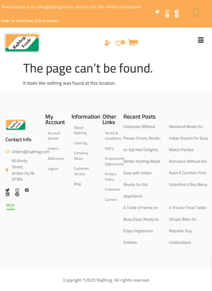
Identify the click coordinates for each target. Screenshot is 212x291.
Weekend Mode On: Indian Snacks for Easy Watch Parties (188, 138)
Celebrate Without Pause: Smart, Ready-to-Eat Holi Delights (142, 138)
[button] (195, 12)
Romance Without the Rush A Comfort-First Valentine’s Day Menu (188, 172)
